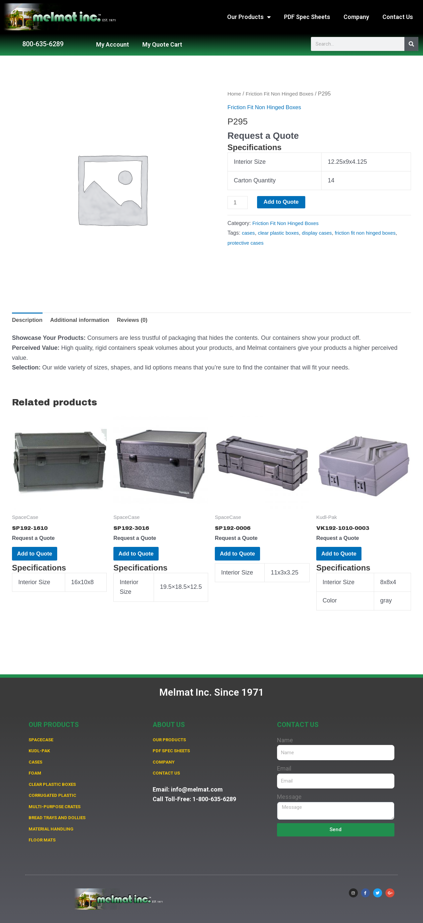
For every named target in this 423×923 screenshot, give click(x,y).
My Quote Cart (162, 44)
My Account (112, 44)
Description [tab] (28, 320)
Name (285, 732)
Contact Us (397, 16)
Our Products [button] (249, 17)
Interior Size (250, 161)
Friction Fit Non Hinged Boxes (283, 94)
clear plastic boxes (281, 234)
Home (234, 94)
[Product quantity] (238, 203)
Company (356, 16)
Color (330, 607)
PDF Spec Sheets (307, 16)
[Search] (411, 44)
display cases (322, 234)
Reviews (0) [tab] (140, 320)
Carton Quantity (255, 180)
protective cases (264, 243)
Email (284, 761)
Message (289, 789)
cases (249, 234)
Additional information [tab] (84, 320)
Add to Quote (284, 202)
